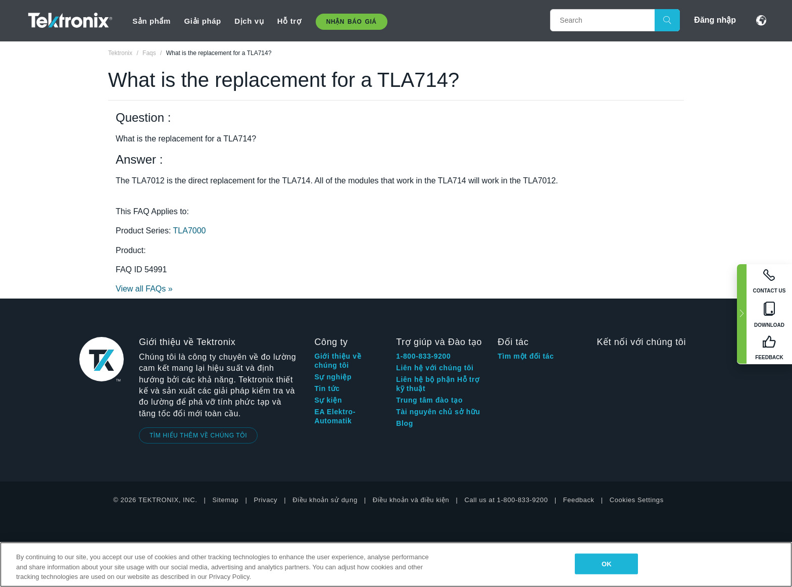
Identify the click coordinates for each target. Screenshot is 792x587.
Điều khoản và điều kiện (411, 500)
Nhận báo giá (351, 21)
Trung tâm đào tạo (429, 400)
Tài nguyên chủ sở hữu (438, 412)
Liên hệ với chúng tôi (434, 368)
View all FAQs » (144, 288)
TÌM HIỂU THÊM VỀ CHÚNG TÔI (198, 435)
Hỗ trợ (289, 21)
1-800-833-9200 (423, 356)
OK (607, 563)
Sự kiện (328, 400)
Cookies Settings (637, 500)
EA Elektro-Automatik (335, 416)
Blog (404, 423)
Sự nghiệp (333, 377)
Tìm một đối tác (526, 356)
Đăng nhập (715, 20)
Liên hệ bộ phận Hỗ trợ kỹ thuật (437, 384)
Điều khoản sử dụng (325, 500)
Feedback (579, 500)
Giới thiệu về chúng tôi (337, 360)
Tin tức (326, 388)
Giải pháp (202, 21)
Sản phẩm (151, 21)
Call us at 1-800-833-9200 (506, 500)
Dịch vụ (249, 21)
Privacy (265, 500)
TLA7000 (189, 230)
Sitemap (226, 500)
